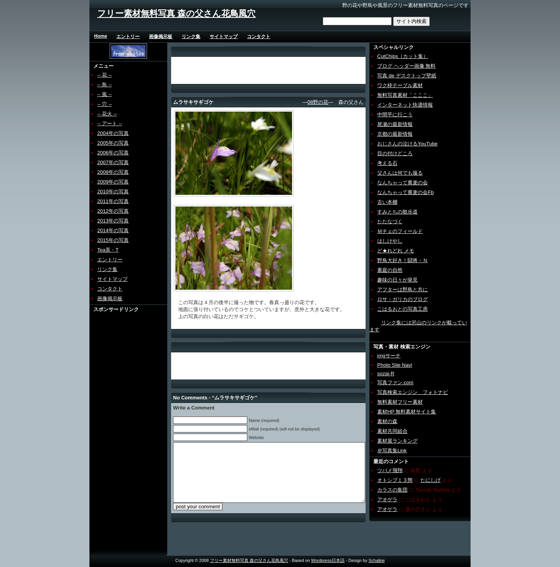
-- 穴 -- (104, 104)
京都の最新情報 (395, 134)
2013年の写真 (113, 221)
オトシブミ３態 (395, 480)
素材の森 (387, 421)
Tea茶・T (108, 250)
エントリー (128, 36)
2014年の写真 (113, 230)
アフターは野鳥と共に (402, 289)
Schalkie (377, 560)
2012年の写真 (113, 211)
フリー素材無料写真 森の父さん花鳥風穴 (176, 13)
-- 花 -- (104, 75)
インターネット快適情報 (405, 105)
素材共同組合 (392, 431)
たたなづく (389, 221)
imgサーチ (389, 356)
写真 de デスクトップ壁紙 (406, 76)
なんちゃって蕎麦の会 (402, 183)
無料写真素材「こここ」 (405, 95)
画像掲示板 (160, 36)
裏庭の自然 (389, 270)
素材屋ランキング (397, 441)
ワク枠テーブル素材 (400, 85)
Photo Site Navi (394, 365)
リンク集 (191, 36)
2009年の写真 (113, 182)
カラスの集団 (392, 490)
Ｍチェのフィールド (400, 231)
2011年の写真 (113, 201)
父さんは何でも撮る (400, 173)
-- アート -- (109, 123)
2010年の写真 (113, 191)
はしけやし (389, 241)
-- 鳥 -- (104, 85)
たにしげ (430, 480)
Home (100, 36)
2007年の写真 (113, 162)
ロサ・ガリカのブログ (402, 299)
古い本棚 (387, 202)
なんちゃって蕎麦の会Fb (405, 192)
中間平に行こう (395, 114)
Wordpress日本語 (328, 560)
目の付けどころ (395, 153)
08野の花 (318, 102)
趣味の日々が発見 (397, 280)
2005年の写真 (113, 143)
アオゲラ (387, 499)
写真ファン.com (395, 382)
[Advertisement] (119, 429)
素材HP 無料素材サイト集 (406, 412)
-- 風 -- (104, 94)
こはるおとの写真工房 (402, 309)
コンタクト (258, 36)
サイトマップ (224, 36)
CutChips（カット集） (402, 56)
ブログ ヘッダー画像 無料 (406, 66)
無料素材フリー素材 (400, 402)
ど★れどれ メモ (395, 251)
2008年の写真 (113, 172)
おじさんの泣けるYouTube (407, 144)
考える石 (387, 163)
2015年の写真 (113, 240)
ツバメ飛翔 (389, 470)
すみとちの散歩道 (397, 212)
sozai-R (385, 373)
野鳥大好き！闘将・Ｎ (402, 260)
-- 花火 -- (107, 114)
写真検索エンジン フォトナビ (412, 392)
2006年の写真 (113, 153)
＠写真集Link (392, 450)
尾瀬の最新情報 (395, 124)
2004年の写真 (113, 133)
